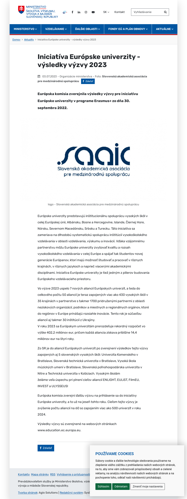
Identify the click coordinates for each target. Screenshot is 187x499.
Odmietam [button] (120, 486)
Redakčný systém (71, 492)
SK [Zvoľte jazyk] (105, 12)
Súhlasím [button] (103, 486)
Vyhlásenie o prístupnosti (73, 474)
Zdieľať (89, 81)
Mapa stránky (40, 474)
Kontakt (119, 12)
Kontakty (24, 474)
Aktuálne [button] (163, 29)
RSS (52, 474)
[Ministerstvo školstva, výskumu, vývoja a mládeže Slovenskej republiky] (38, 12)
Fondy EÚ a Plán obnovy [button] (126, 29)
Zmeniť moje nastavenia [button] (148, 486)
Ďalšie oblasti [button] (86, 29)
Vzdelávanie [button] (54, 29)
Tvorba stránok (27, 492)
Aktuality (29, 39)
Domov (16, 39)
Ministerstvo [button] (24, 29)
